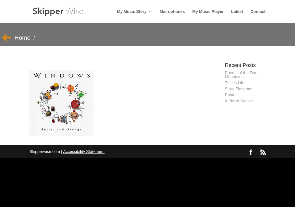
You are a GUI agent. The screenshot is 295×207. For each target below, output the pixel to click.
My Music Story (132, 11)
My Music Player (208, 11)
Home (22, 37)
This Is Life (235, 82)
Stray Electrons (238, 89)
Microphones (172, 11)
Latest (237, 11)
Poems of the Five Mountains (241, 74)
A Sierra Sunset (239, 101)
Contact (257, 11)
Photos (231, 95)
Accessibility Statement (84, 151)
